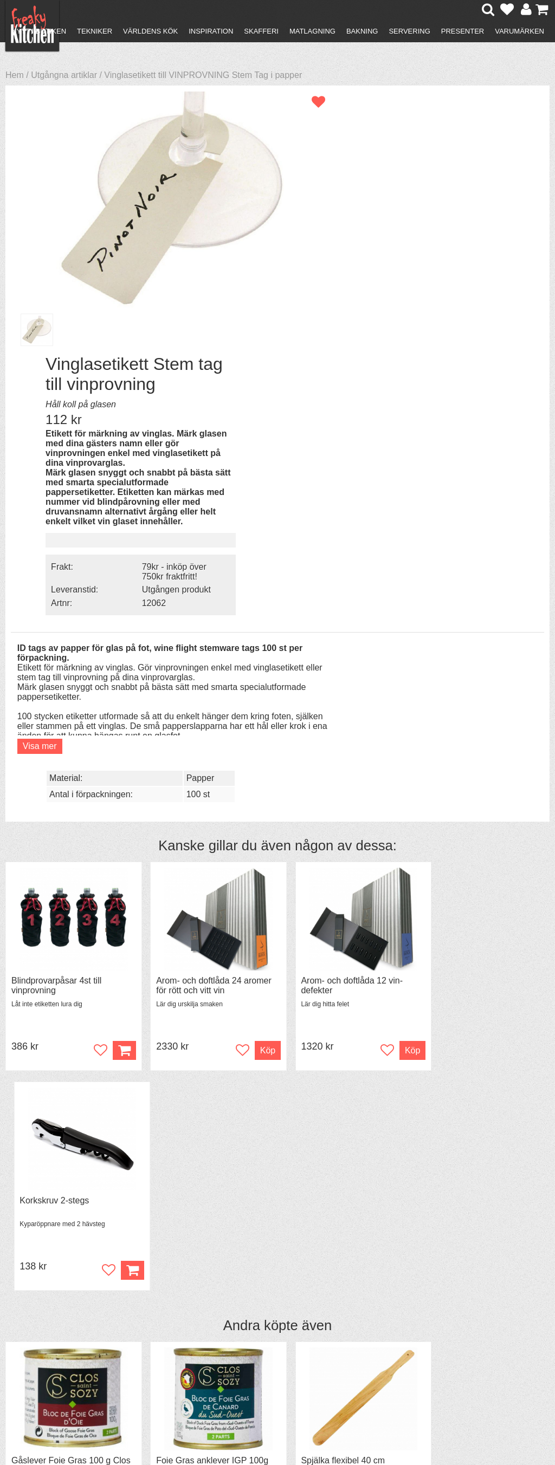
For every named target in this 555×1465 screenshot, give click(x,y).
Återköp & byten (52, 1324)
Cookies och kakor (283, 1335)
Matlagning (312, 31)
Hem (14, 75)
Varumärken (519, 31)
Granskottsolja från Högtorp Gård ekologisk (478, 935)
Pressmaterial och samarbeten (282, 1320)
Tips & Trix (166, 1314)
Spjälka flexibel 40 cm (330, 930)
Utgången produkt (476, 335)
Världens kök (150, 31)
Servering (409, 31)
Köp (253, 739)
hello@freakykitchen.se (237, 1423)
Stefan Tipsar (171, 1334)
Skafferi (261, 31)
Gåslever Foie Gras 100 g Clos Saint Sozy (61, 935)
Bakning (362, 31)
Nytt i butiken (38, 31)
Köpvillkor (40, 1314)
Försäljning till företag (63, 1334)
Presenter (462, 31)
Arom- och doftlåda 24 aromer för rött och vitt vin (207, 674)
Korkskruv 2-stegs (460, 669)
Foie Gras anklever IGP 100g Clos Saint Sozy (206, 935)
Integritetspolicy (52, 1344)
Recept (160, 1305)
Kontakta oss (47, 1305)
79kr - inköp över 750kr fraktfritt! (474, 317)
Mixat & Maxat (173, 1324)
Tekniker (94, 31)
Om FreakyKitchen (283, 1306)
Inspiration (211, 31)
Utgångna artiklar (64, 75)
